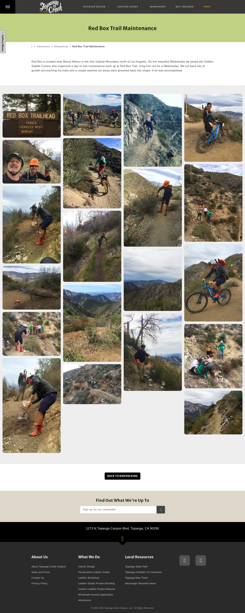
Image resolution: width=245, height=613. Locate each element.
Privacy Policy (39, 583)
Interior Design (94, 6)
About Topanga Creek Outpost (48, 566)
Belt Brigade (185, 6)
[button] (7, 7)
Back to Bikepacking (122, 476)
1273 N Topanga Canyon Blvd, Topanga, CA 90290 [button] (127, 534)
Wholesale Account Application (95, 594)
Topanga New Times (136, 577)
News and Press (40, 572)
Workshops (158, 6)
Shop (207, 6)
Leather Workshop (88, 577)
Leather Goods (127, 6)
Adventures (43, 46)
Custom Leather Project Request (96, 589)
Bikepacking (61, 46)
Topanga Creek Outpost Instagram (184, 561)
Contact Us (37, 577)
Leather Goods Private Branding (96, 583)
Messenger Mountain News (140, 583)
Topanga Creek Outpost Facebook (201, 561)
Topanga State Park (136, 566)
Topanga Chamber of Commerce (143, 572)
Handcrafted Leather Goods (94, 572)
